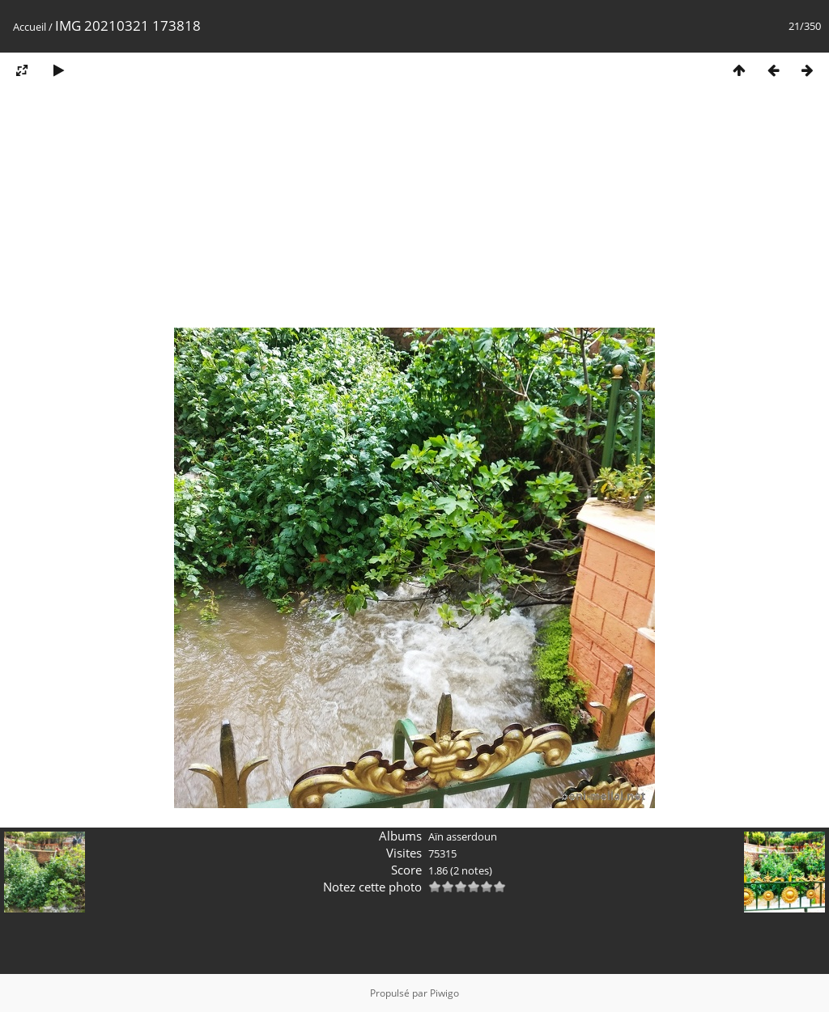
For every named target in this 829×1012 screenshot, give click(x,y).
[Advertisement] (414, 213)
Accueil (29, 26)
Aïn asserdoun (462, 836)
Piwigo (444, 993)
